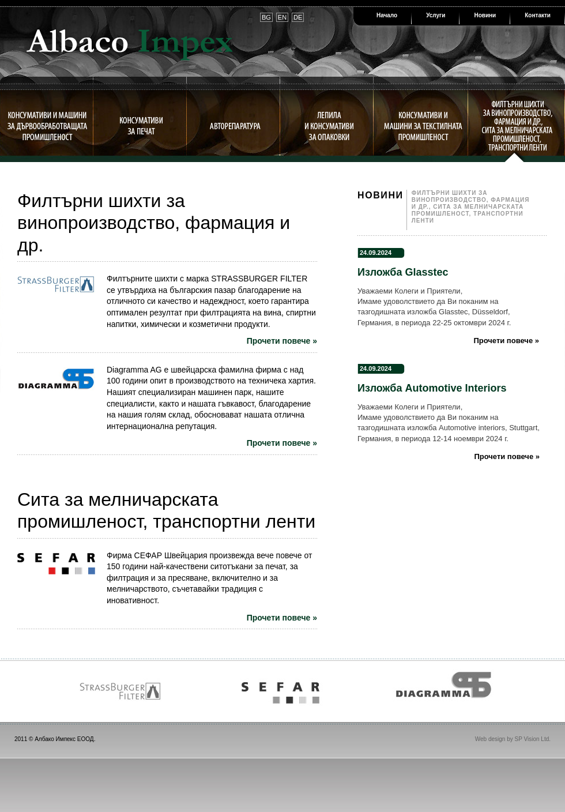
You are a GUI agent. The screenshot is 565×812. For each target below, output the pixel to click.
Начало (386, 15)
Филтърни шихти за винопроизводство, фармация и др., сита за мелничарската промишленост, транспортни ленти (517, 125)
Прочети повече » (282, 340)
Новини (485, 15)
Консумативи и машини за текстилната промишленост (423, 125)
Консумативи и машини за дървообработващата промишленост (47, 125)
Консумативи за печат (141, 125)
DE (297, 17)
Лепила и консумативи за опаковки (329, 125)
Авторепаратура (235, 125)
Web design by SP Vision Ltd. (513, 739)
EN (282, 17)
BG (266, 17)
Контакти (538, 15)
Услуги (435, 15)
